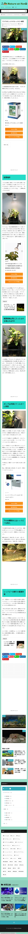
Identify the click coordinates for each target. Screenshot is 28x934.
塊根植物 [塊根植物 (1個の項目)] (6, 861)
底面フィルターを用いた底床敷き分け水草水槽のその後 (20, 915)
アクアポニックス (7, 25)
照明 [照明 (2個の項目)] (5, 868)
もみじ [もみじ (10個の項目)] (19, 835)
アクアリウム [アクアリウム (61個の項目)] (17, 839)
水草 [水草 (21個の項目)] (5, 865)
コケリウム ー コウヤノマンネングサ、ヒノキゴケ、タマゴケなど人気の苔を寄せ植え (9, 307)
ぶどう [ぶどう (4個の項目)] (13, 835)
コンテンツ (9, 14)
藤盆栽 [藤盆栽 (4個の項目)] (15, 871)
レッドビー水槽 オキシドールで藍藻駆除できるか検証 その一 (9, 643)
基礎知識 (8, 796)
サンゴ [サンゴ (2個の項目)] (20, 848)
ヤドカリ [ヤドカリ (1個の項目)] (17, 855)
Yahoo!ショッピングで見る (14, 136)
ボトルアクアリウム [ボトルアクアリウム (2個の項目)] (19, 852)
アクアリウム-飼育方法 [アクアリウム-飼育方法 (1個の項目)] (8, 842)
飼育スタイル (9, 801)
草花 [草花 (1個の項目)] (5, 871)
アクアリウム (8, 7)
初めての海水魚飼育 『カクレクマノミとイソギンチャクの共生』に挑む (7, 915)
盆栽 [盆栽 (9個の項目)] (10, 868)
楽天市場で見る (14, 133)
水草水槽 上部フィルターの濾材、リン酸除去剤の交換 (20, 770)
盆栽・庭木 (9, 813)
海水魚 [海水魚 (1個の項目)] (22, 865)
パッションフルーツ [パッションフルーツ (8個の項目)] (8, 852)
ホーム (2, 7)
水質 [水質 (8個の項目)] (17, 865)
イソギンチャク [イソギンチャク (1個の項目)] (20, 842)
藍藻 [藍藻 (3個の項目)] (10, 871)
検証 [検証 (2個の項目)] (21, 861)
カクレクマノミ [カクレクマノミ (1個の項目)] (17, 845)
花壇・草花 (9, 819)
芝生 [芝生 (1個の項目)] (15, 868)
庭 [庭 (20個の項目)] (16, 861)
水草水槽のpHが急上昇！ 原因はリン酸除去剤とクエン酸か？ (20, 761)
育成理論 (8, 798)
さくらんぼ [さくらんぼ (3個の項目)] (6, 835)
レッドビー (19, 25)
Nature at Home (17, 928)
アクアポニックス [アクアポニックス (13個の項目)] (7, 839)
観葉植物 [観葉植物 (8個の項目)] (21, 871)
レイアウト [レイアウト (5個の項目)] (6, 858)
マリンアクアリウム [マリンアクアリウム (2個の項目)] (8, 855)
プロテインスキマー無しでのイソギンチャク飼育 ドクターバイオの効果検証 (20, 899)
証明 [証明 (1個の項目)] (5, 874)
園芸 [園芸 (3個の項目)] (20, 858)
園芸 (13, 7)
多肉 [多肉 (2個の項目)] (12, 861)
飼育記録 (23, 14)
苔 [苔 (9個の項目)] (19, 868)
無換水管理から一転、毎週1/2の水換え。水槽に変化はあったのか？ (20, 753)
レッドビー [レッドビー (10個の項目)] (14, 858)
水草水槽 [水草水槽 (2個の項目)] (11, 865)
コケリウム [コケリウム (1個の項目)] (6, 848)
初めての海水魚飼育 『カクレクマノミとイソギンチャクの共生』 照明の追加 (7, 899)
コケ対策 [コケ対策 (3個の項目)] (13, 848)
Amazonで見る (14, 129)
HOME (3, 14)
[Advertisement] (14, 158)
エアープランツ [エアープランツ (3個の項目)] (7, 845)
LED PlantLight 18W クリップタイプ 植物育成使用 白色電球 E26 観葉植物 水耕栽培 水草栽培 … (13, 266)
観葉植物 (8, 817)
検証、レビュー (10, 805)
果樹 (8, 815)
